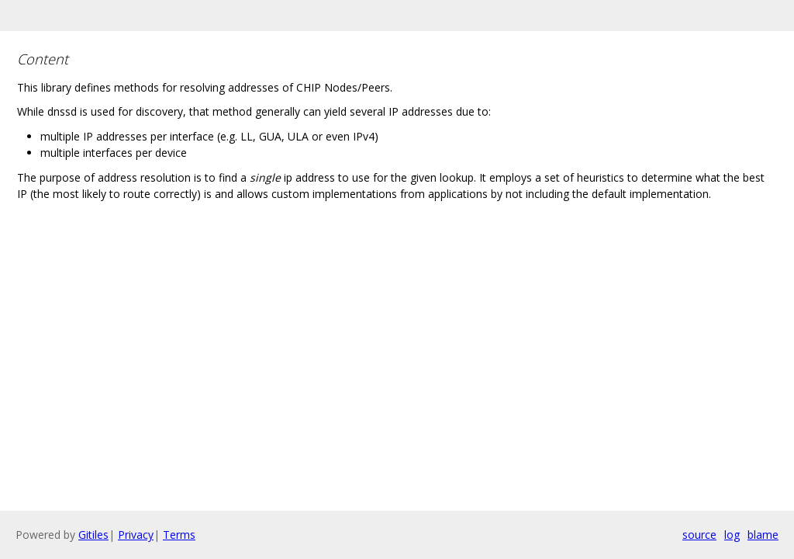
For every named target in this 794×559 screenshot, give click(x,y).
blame (762, 534)
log (732, 534)
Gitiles (93, 534)
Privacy (136, 534)
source (699, 534)
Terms (179, 534)
